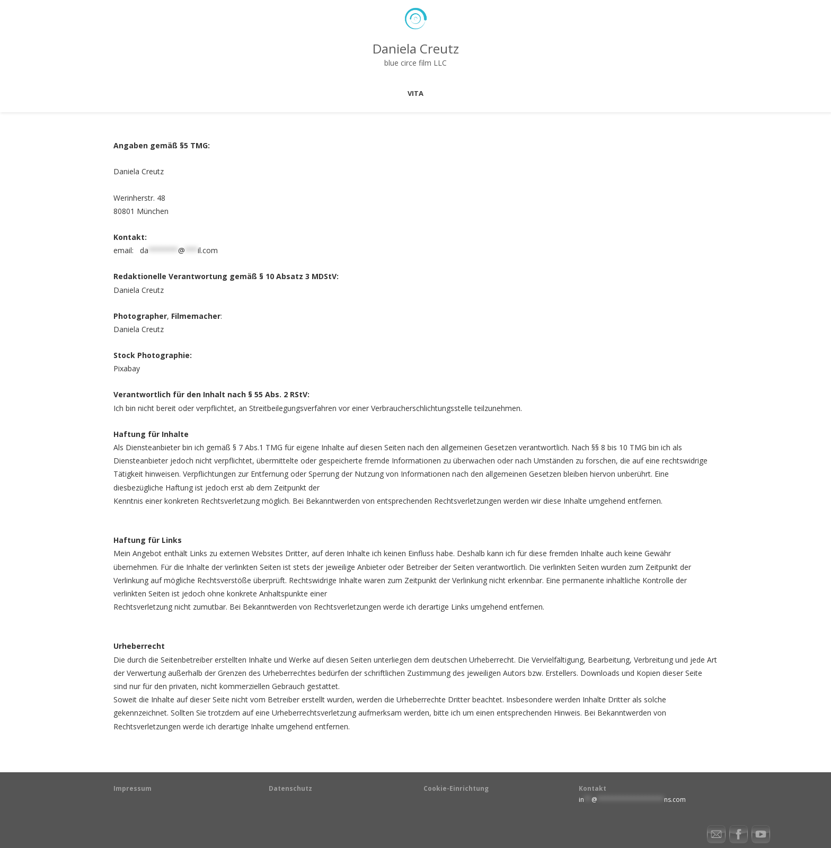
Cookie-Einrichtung (456, 788)
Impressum (132, 788)
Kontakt (592, 788)
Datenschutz (290, 788)
